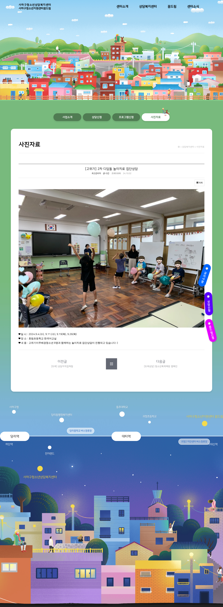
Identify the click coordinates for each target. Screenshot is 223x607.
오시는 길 (199, 595)
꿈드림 (172, 6)
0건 (106, 173)
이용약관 (200, 576)
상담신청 (209, 304)
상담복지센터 (148, 6)
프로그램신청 (126, 117)
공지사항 (204, 275)
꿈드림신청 (211, 330)
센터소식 (193, 6)
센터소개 (122, 6)
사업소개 (67, 117)
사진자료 (156, 117)
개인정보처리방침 (195, 582)
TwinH (79, 598)
